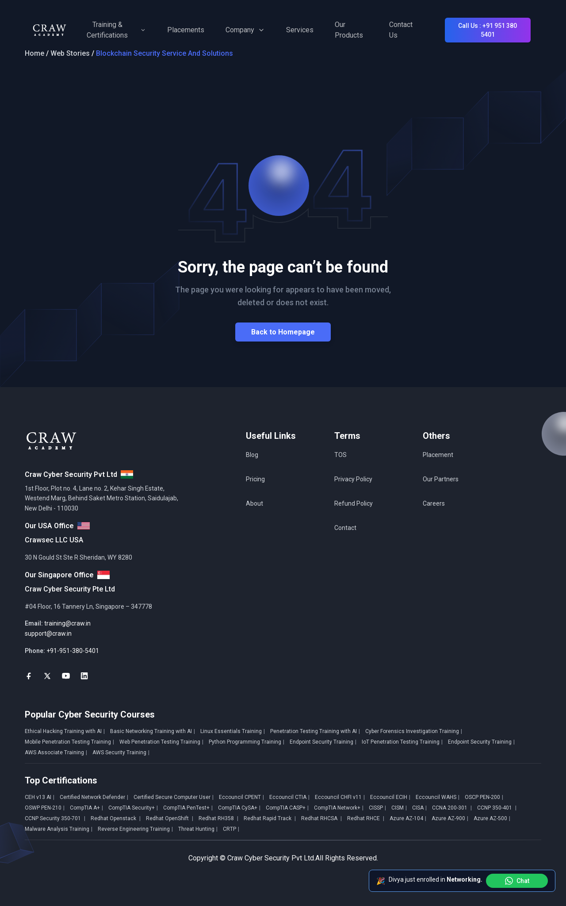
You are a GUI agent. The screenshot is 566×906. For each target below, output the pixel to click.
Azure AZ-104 (408, 818)
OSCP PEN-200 (484, 797)
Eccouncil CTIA (289, 797)
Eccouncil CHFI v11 (340, 797)
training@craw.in (67, 623)
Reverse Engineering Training (135, 829)
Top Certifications (61, 780)
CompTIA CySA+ (239, 808)
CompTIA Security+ (133, 808)
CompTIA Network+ (338, 808)
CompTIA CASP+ (287, 808)
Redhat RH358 (218, 818)
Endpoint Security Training (323, 742)
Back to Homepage (283, 332)
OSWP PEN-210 (45, 808)
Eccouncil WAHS (437, 797)
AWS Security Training (120, 752)
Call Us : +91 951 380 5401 (487, 30)
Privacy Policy (353, 479)
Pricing (255, 479)
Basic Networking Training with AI (152, 731)
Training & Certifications (116, 29)
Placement (438, 454)
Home (34, 53)
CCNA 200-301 (452, 808)
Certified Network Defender (94, 797)
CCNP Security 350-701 (55, 818)
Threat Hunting (198, 829)
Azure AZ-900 (450, 818)
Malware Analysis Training (58, 829)
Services (300, 30)
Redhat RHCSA (321, 818)
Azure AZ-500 (492, 818)
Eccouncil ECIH (390, 797)
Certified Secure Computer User (174, 797)
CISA (419, 808)
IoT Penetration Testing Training (402, 742)
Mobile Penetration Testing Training (69, 742)
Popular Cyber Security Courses (90, 714)
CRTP (231, 829)
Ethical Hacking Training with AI (65, 731)
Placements (185, 30)
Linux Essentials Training (232, 731)
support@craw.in (48, 633)
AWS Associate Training (56, 752)
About (254, 503)
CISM (399, 808)
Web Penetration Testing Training (161, 742)
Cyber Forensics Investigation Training (413, 731)
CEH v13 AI (39, 797)
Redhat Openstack (116, 818)
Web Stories (70, 53)
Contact (345, 527)
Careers (434, 503)
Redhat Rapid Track (270, 818)
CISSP (377, 808)
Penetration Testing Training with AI (315, 731)
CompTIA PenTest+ (188, 808)
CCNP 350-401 (496, 808)
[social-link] (29, 676)
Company (245, 30)
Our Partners (441, 479)
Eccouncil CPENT (241, 797)
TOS (340, 454)
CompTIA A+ (86, 808)
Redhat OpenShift (169, 818)
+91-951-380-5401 (72, 650)
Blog (252, 454)
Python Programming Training (246, 742)
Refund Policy (353, 503)
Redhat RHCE (365, 818)
